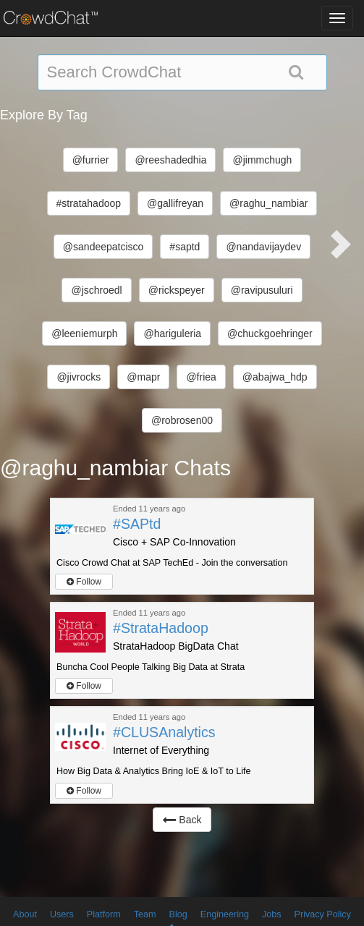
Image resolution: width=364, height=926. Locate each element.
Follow (84, 582)
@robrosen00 (182, 420)
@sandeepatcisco (103, 246)
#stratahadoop (89, 203)
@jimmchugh (262, 160)
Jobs (272, 914)
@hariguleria (172, 333)
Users (62, 914)
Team (145, 914)
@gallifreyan (175, 203)
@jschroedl (96, 290)
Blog (178, 914)
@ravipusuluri (262, 290)
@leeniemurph (84, 333)
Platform (104, 914)
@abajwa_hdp (275, 377)
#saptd (184, 246)
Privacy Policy (323, 914)
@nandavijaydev (263, 246)
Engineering (224, 914)
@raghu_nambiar (268, 203)
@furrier (90, 160)
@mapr (143, 377)
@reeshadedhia (170, 160)
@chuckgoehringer (270, 333)
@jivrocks (78, 377)
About (25, 914)
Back (181, 819)
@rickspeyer (176, 290)
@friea (201, 377)
